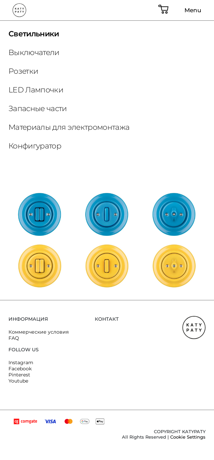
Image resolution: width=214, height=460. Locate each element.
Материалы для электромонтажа (69, 127)
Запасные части (37, 108)
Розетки (23, 71)
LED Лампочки (35, 89)
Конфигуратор (34, 146)
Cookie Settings (188, 437)
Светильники (33, 33)
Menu (192, 10)
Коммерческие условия (38, 332)
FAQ (13, 338)
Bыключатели (33, 52)
